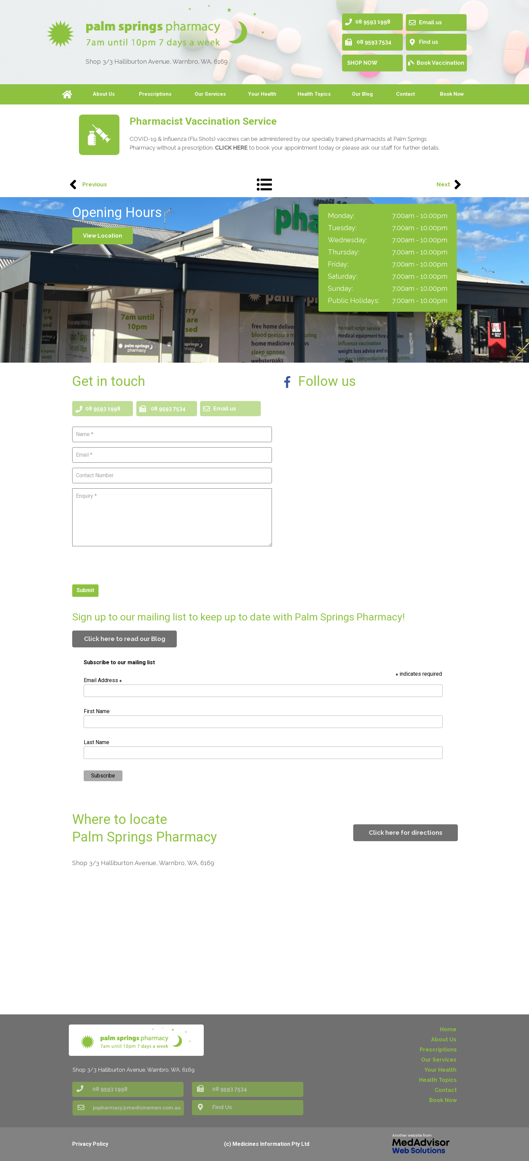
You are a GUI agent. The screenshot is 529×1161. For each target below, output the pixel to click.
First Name (97, 711)
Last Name (96, 742)
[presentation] (123, 564)
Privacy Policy (90, 1144)
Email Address (103, 680)
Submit (85, 590)
